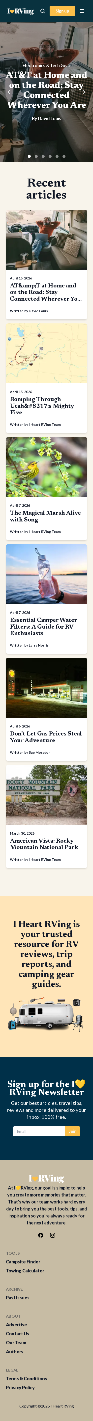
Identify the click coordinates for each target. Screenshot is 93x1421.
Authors (14, 1351)
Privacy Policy (20, 1387)
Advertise (16, 1324)
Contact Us (17, 1333)
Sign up (62, 10)
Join (72, 1131)
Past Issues (18, 1297)
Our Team (16, 1342)
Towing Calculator (25, 1270)
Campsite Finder (23, 1261)
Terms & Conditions (26, 1378)
